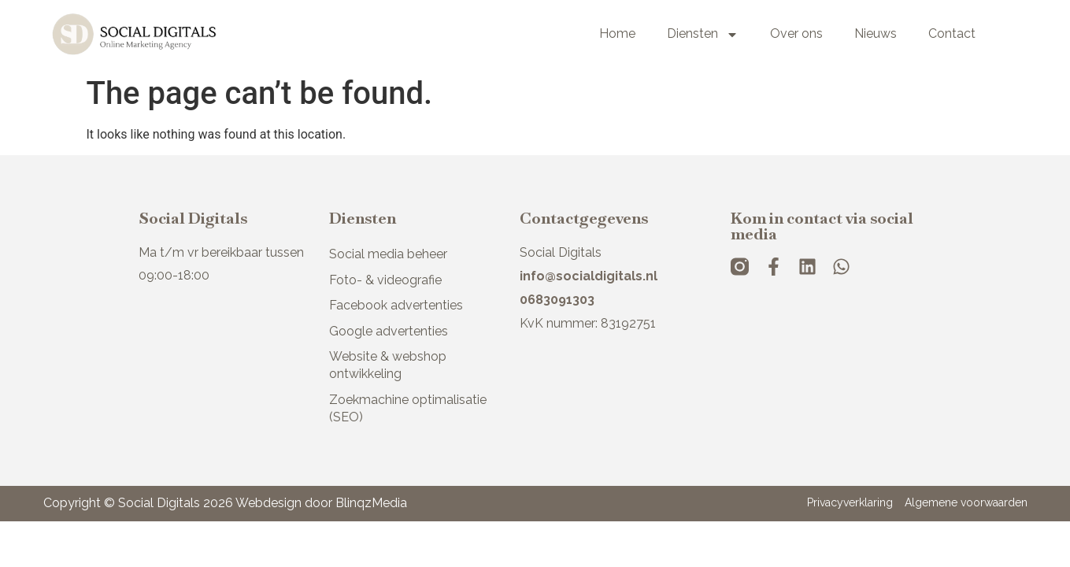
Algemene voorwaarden (966, 502)
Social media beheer (388, 253)
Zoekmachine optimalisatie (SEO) (408, 408)
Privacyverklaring (850, 502)
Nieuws (875, 33)
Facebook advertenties (396, 305)
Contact (952, 33)
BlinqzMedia (371, 502)
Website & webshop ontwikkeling (387, 365)
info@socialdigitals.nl (588, 276)
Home (617, 33)
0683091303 (557, 299)
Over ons (796, 33)
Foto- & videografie (385, 279)
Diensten (703, 34)
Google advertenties (388, 331)
